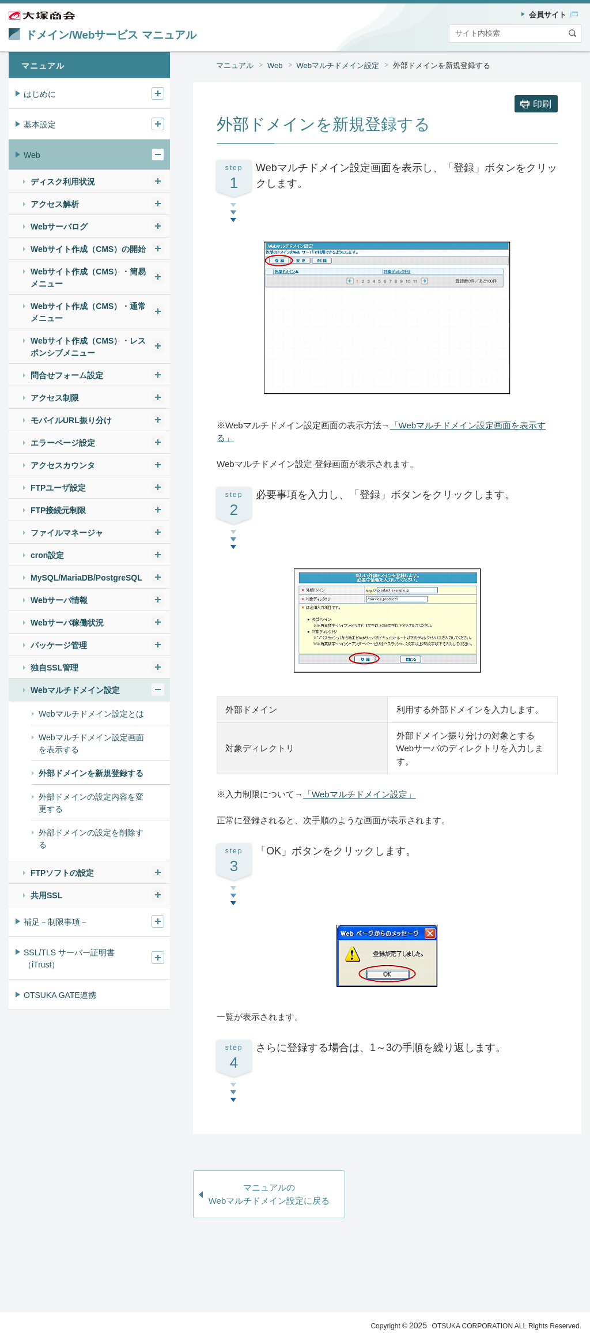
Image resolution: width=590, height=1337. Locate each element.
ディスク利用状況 (63, 181)
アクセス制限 (55, 397)
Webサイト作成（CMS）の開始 (88, 249)
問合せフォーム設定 (67, 375)
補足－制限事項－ (56, 922)
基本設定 (40, 124)
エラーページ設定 (63, 442)
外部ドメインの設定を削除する (91, 838)
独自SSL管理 (54, 667)
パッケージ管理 (59, 645)
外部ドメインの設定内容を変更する (91, 803)
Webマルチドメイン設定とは (91, 713)
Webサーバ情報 (59, 600)
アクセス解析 (55, 204)
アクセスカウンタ (63, 465)
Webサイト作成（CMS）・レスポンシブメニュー (88, 346)
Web (275, 65)
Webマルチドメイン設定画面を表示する (91, 743)
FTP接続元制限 (58, 510)
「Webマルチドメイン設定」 (359, 794)
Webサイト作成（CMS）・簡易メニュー (88, 277)
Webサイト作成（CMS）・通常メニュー (88, 312)
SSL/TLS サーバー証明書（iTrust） (69, 958)
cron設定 (47, 555)
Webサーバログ (59, 226)
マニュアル (235, 65)
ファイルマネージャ (67, 532)
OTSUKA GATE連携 (60, 995)
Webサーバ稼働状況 (67, 622)
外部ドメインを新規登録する (441, 65)
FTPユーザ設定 (58, 487)
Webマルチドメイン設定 (338, 65)
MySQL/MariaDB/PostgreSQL (86, 577)
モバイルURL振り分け (71, 420)
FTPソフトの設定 (62, 872)
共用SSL (46, 895)
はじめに (40, 94)
